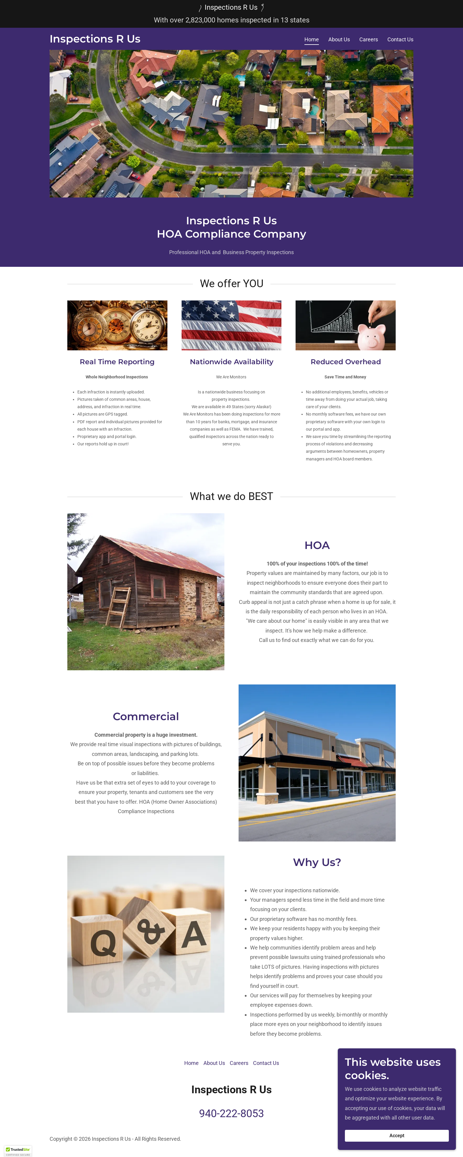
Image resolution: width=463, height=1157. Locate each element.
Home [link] (311, 39)
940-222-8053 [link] (231, 1113)
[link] (95, 40)
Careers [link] (368, 39)
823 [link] (196, 20)
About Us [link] (339, 39)
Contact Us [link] (400, 39)
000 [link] (209, 20)
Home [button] (191, 1063)
